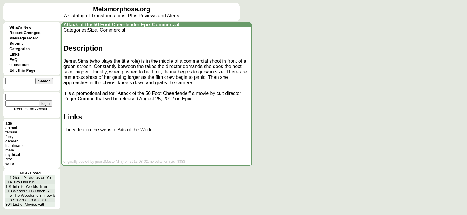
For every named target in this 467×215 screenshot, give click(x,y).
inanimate (14, 145)
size (9, 159)
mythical (12, 154)
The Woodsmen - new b (34, 195)
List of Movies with (29, 204)
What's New (20, 27)
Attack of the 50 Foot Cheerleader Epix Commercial (121, 24)
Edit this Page (22, 70)
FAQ (13, 59)
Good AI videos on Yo (32, 177)
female (11, 132)
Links (14, 54)
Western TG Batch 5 (31, 191)
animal (11, 127)
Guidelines (19, 65)
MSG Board (30, 173)
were (9, 163)
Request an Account (31, 109)
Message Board (24, 38)
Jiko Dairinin (24, 182)
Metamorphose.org (121, 9)
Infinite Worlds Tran (30, 186)
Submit (16, 43)
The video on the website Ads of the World (107, 129)
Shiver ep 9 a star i (29, 200)
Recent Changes (24, 32)
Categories (19, 49)
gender (11, 141)
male (9, 150)
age (8, 123)
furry (9, 136)
